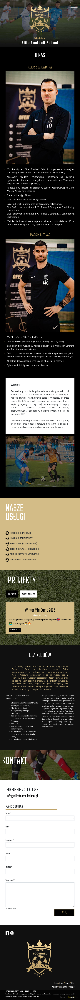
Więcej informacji (15, 630)
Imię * (8, 827)
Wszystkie (12, 594)
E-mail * (8, 853)
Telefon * (9, 867)
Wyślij (64, 912)
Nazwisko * (10, 840)
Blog (72, 983)
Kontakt (71, 987)
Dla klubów (63, 987)
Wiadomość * (10, 880)
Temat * (8, 813)
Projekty (55, 987)
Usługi (67, 983)
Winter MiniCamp (28, 594)
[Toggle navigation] (74, 5)
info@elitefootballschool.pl (22, 796)
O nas (61, 983)
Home (56, 983)
